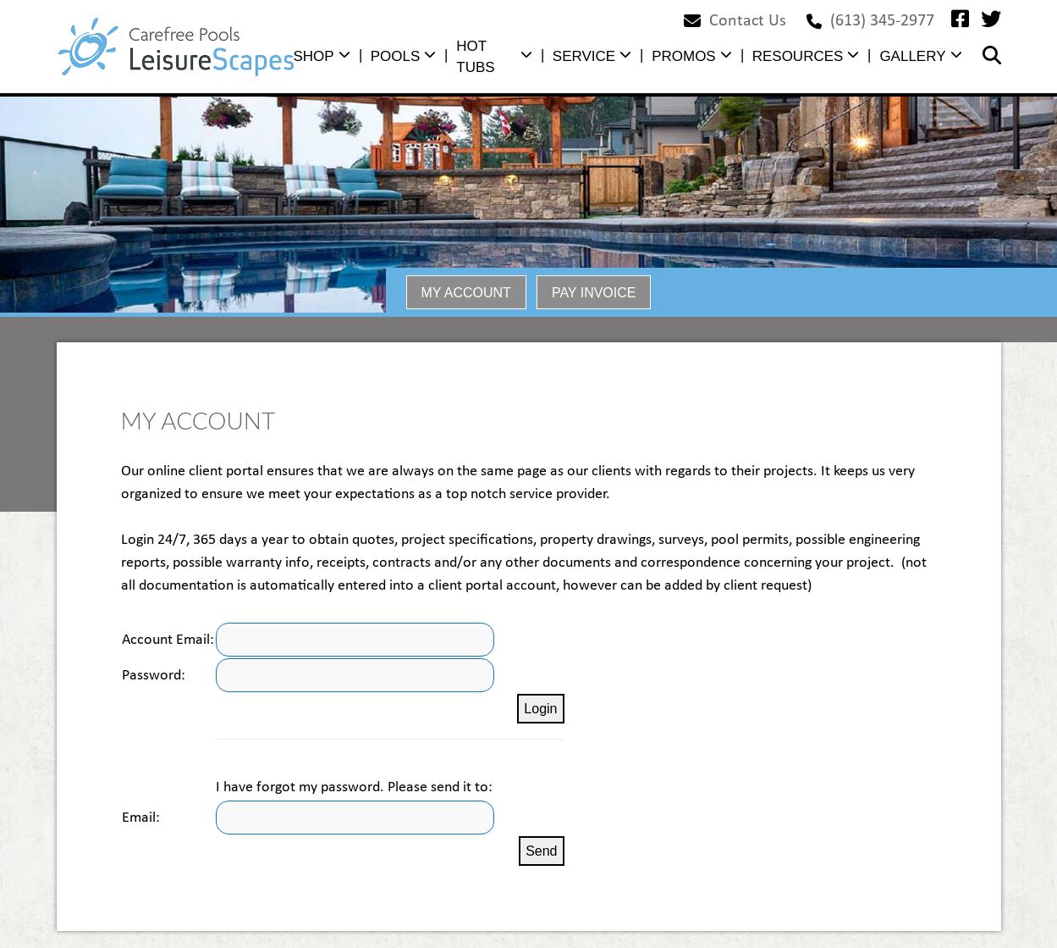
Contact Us (747, 21)
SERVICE (584, 56)
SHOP (314, 56)
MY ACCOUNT (466, 293)
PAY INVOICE (594, 293)
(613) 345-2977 (882, 21)
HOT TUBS (475, 57)
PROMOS (684, 56)
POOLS (396, 56)
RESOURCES (798, 56)
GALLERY (912, 56)
